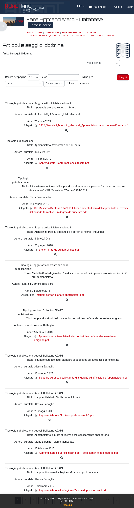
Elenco (110, 35)
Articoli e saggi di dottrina (87, 35)
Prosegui (67, 505)
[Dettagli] (66, 130)
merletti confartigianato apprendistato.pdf (61, 294)
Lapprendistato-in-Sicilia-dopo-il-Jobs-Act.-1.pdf (66, 415)
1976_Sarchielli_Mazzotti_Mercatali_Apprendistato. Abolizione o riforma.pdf (83, 125)
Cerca (44, 77)
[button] (99, 7)
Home (30, 32)
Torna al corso (40, 25)
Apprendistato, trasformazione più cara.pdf (64, 163)
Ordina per (87, 77)
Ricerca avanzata (79, 83)
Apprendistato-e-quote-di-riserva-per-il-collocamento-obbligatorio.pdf (78, 452)
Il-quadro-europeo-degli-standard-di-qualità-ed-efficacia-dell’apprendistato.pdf (84, 377)
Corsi (39, 32)
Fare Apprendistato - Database (79, 32)
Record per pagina (15, 77)
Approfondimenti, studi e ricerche (49, 35)
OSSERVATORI (52, 32)
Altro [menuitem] (79, 6)
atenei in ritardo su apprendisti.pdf (59, 249)
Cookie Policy (67, 501)
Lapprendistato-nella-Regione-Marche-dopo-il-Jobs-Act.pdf (73, 490)
